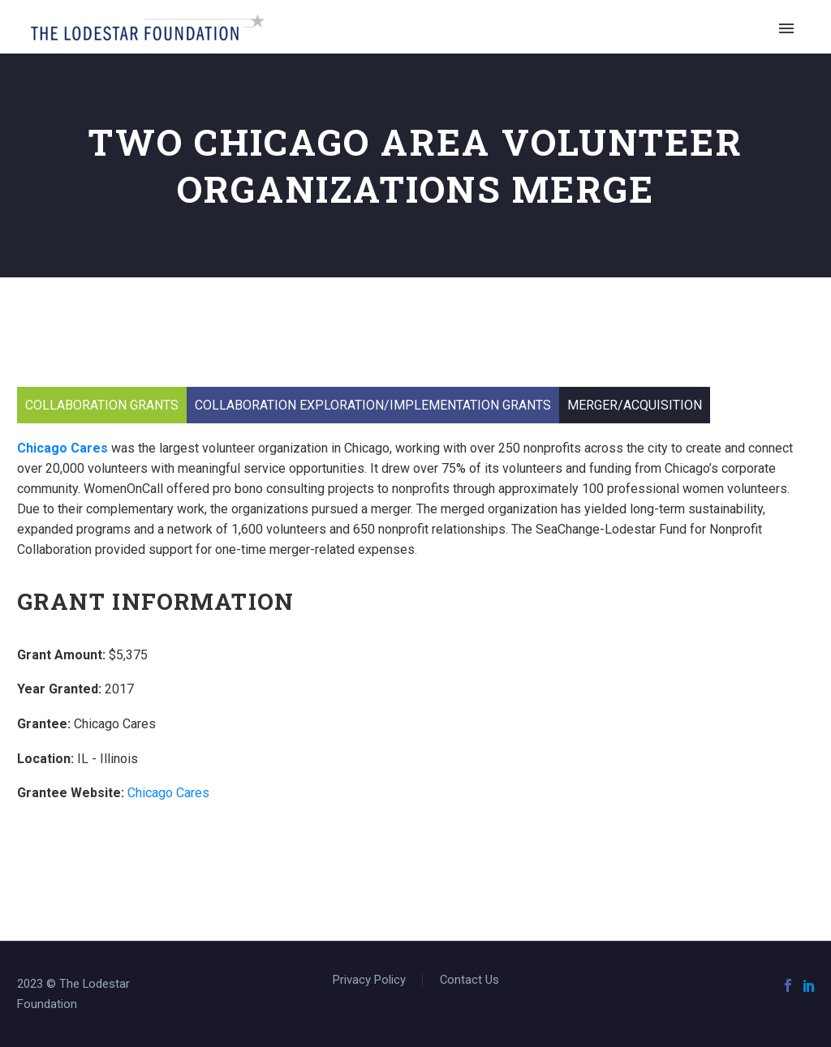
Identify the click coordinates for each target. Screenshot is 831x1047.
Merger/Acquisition (634, 405)
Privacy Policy (369, 980)
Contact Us (469, 980)
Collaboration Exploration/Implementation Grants (373, 405)
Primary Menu (786, 28)
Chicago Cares (62, 448)
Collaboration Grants (102, 405)
